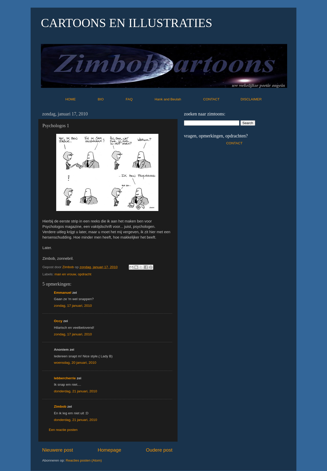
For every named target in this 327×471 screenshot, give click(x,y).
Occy (58, 321)
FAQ (140, 99)
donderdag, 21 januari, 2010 (75, 391)
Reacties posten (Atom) (84, 460)
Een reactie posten (63, 430)
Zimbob (60, 406)
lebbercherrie (65, 378)
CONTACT (222, 99)
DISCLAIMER (251, 99)
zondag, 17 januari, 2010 (73, 306)
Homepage (109, 450)
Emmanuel (62, 293)
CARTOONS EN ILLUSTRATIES (126, 23)
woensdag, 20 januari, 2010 (75, 362)
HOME (81, 99)
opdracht (84, 274)
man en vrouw (65, 274)
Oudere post (159, 450)
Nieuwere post (57, 450)
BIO (111, 99)
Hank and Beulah (178, 99)
